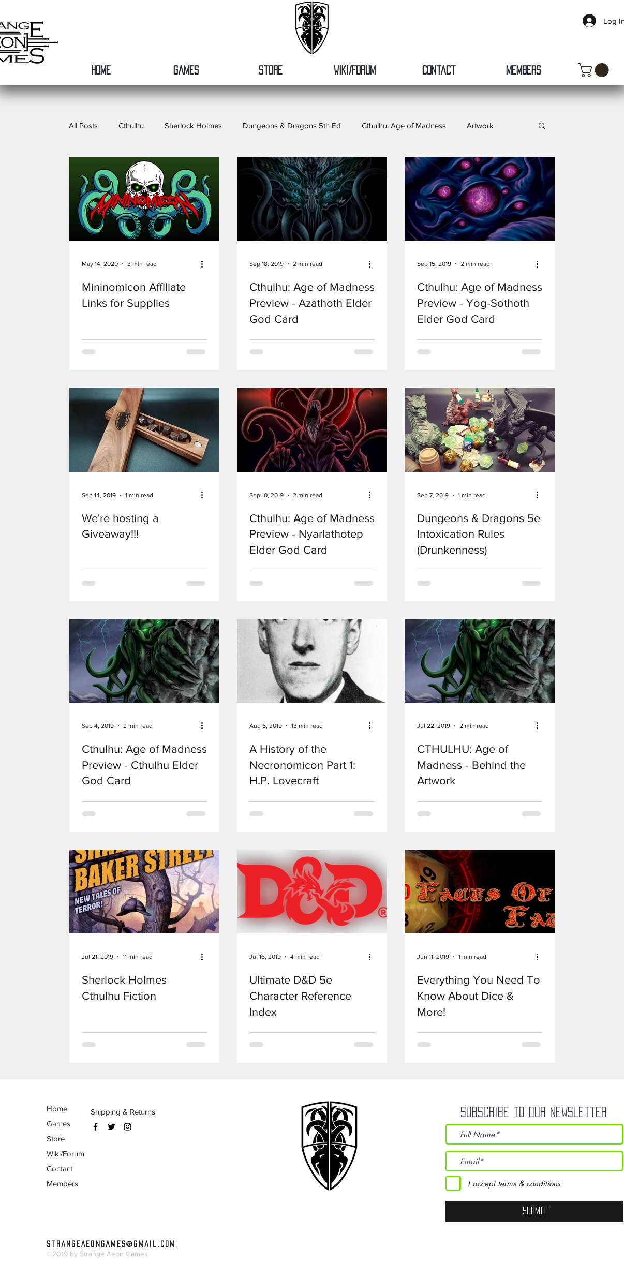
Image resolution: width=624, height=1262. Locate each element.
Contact (59, 1168)
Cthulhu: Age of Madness (404, 125)
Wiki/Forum (65, 1153)
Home (57, 1108)
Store (56, 1138)
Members (62, 1183)
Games (58, 1123)
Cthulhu (131, 125)
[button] (595, 70)
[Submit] (534, 1211)
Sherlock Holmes (193, 125)
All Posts (83, 125)
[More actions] (205, 264)
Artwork (480, 125)
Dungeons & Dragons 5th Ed (292, 125)
